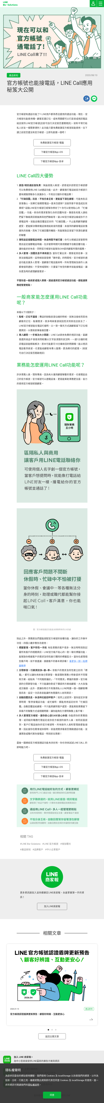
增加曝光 (66, 844)
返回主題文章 (52, 1036)
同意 (52, 1095)
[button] (48, 1029)
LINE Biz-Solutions (31, 844)
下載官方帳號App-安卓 (52, 161)
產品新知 (26, 849)
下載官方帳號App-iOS (52, 152)
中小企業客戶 (53, 849)
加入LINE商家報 (52, 906)
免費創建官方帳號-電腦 (52, 142)
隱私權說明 (33, 1084)
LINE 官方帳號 (51, 844)
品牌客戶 (38, 849)
